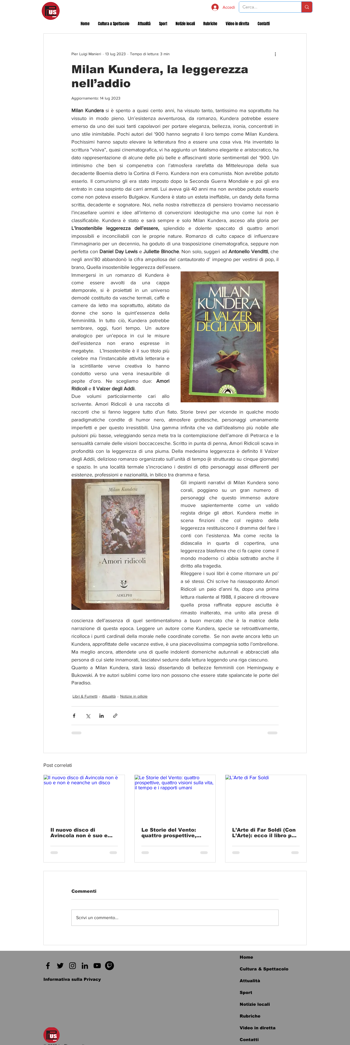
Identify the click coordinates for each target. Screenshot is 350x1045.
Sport (246, 992)
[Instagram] (72, 965)
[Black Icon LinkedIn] (84, 965)
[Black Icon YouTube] (97, 965)
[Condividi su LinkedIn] (101, 715)
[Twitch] (109, 965)
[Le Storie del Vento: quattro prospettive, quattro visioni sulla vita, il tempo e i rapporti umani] (175, 797)
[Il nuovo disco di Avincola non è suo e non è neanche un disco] (84, 797)
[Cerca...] (266, 7)
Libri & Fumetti (85, 696)
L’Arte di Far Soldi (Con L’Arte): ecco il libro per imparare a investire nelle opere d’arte (264, 832)
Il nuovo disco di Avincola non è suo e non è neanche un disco (83, 832)
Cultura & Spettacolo (264, 968)
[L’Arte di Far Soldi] (265, 797)
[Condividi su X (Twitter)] (87, 715)
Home (246, 957)
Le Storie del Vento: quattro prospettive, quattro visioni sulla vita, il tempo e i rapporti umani (168, 832)
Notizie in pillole (134, 696)
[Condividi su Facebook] (74, 715)
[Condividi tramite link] (115, 715)
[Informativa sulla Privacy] (72, 979)
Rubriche (250, 1016)
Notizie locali (255, 1004)
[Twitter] (60, 965)
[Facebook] (47, 965)
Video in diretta (258, 1027)
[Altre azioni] (275, 53)
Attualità (109, 696)
